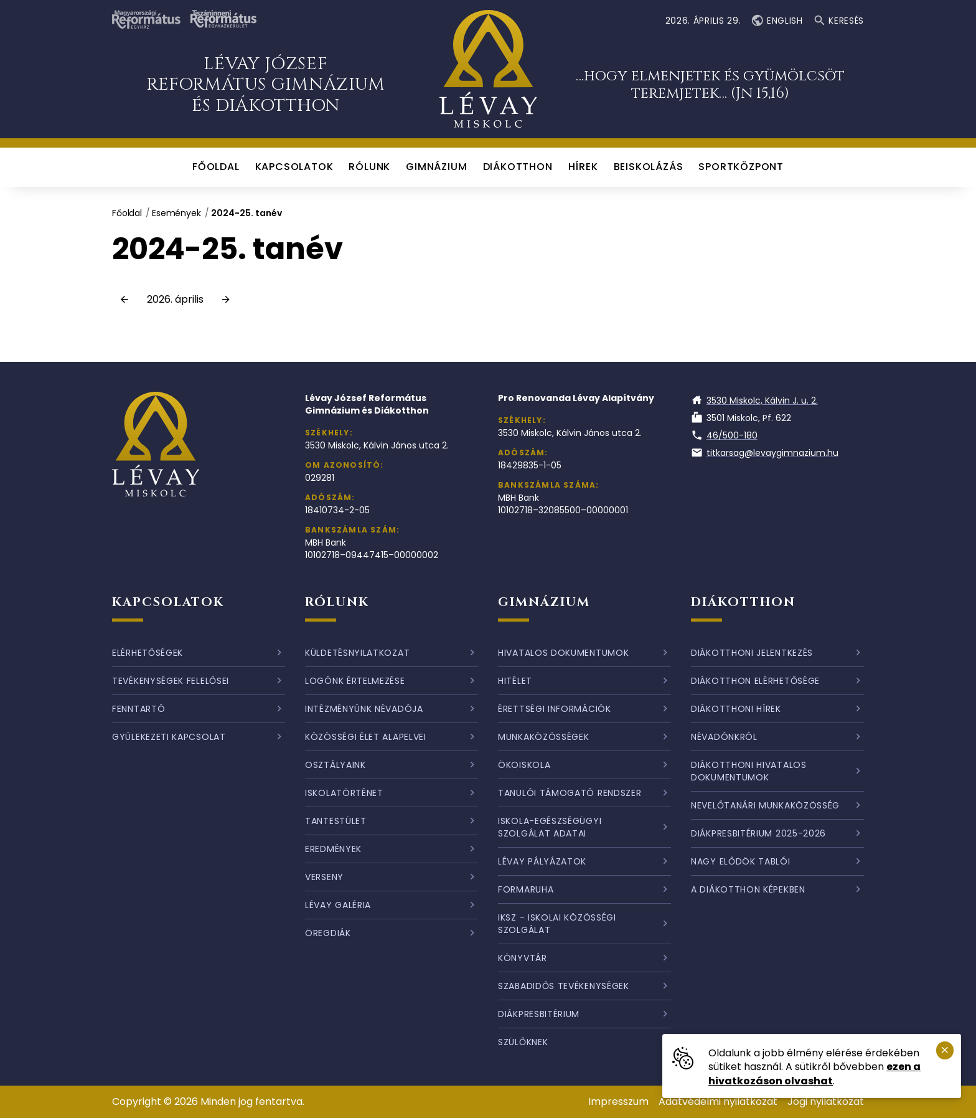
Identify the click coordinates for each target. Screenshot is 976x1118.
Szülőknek (523, 1042)
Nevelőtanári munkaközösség (765, 805)
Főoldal (127, 213)
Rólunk (337, 602)
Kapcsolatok (168, 602)
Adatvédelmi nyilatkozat (718, 1101)
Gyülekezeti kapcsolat (169, 737)
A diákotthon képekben (748, 889)
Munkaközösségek (543, 737)
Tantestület (336, 821)
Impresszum (618, 1101)
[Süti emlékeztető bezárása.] (945, 1050)
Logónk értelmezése (355, 681)
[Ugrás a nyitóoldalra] (488, 69)
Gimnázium (544, 602)
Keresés (838, 20)
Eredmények (333, 849)
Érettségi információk (554, 709)
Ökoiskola (524, 765)
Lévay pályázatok (542, 861)
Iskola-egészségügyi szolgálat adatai (549, 827)
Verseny (324, 877)
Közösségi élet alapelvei (365, 737)
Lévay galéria (338, 905)
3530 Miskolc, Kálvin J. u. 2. (754, 400)
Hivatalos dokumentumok (563, 653)
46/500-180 (724, 435)
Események (176, 213)
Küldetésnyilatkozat (357, 653)
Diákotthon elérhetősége (755, 681)
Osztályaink (335, 765)
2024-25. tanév (246, 213)
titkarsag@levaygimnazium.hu (764, 453)
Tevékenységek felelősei (170, 681)
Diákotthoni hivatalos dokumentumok (749, 771)
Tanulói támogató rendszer (570, 793)
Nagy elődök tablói (741, 861)
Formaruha (525, 889)
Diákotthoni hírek (736, 709)
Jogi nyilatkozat (825, 1101)
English (776, 20)
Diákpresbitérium (539, 1014)
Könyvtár (522, 958)
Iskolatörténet (344, 793)
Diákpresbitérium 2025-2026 (758, 833)
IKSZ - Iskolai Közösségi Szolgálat (557, 923)
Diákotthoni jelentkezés (752, 653)
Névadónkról (724, 737)
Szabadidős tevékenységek (563, 986)
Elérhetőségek (147, 653)
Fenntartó (138, 709)
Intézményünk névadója (364, 709)
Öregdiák (328, 933)
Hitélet (515, 681)
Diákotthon (743, 602)
